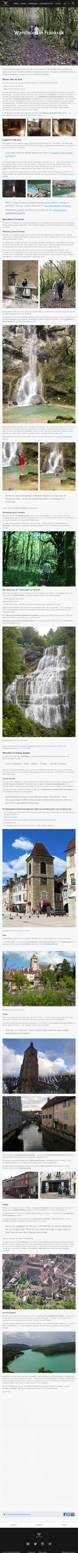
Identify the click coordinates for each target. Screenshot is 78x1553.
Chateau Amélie (28, 143)
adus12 (15, 1003)
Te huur (58, 3)
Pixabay (24, 740)
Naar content (39, 55)
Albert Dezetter (18, 906)
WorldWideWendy (5, 2)
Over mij (23, 3)
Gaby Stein (16, 740)
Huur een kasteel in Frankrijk (57, 205)
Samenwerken (32, 3)
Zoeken (73, 3)
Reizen (16, 3)
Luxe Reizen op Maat (46, 3)
